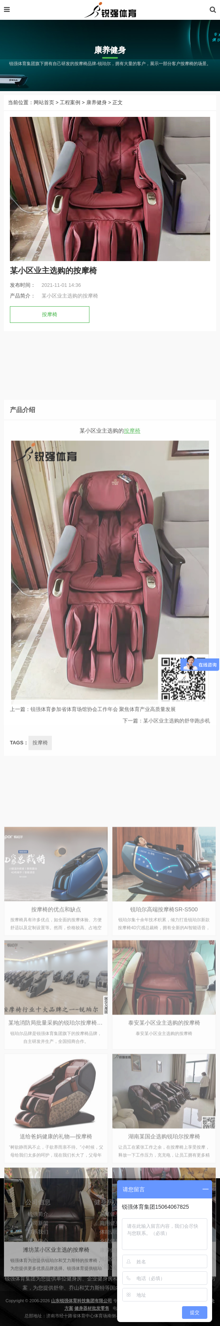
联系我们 (38, 1252)
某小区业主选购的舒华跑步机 (176, 728)
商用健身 (110, 1244)
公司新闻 (38, 1244)
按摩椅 (49, 314)
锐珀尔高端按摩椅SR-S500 (163, 1081)
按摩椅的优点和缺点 (56, 1081)
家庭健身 (110, 1235)
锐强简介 (38, 1235)
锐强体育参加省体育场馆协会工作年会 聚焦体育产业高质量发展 (103, 717)
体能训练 (110, 1252)
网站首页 (44, 102)
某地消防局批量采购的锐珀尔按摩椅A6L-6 (60, 1195)
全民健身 (110, 1262)
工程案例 (70, 102)
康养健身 (96, 102)
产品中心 (38, 1262)
